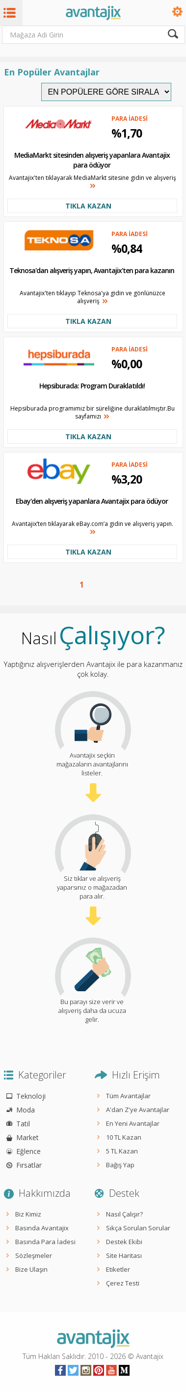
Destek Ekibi (124, 1241)
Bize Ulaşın (31, 1269)
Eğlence (28, 1151)
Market (27, 1137)
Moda (25, 1109)
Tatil (23, 1123)
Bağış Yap (120, 1164)
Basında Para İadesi (45, 1241)
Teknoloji (31, 1096)
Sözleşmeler (33, 1255)
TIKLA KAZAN (88, 205)
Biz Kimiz (28, 1214)
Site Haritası (124, 1255)
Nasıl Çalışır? (124, 1214)
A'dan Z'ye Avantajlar (137, 1109)
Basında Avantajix (42, 1227)
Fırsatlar (29, 1165)
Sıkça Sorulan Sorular (138, 1227)
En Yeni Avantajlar (132, 1123)
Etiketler (118, 1269)
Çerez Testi (122, 1283)
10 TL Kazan (123, 1137)
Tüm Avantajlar (128, 1095)
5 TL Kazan (122, 1151)
